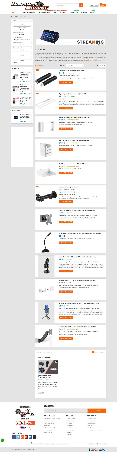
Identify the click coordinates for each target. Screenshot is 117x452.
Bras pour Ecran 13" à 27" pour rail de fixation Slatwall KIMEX (77, 326)
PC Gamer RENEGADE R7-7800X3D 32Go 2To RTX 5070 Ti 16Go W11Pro (25, 88)
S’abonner (97, 410)
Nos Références (70, 427)
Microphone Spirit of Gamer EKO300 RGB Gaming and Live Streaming (80, 233)
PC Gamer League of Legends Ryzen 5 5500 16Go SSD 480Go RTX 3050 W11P (25, 76)
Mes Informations (92, 421)
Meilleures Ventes (71, 421)
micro (90, 57)
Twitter (18, 437)
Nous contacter (49, 432)
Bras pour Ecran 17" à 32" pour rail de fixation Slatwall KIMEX (77, 280)
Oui (15, 62)
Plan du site (69, 434)
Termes (105, 443)
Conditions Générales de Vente (52, 418)
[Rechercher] (69, 5)
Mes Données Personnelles (94, 430)
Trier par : (62, 65)
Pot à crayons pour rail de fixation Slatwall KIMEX (74, 140)
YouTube (26, 437)
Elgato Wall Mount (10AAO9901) (69, 187)
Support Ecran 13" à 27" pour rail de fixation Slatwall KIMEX (77, 210)
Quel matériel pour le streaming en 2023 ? (92, 60)
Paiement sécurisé (49, 423)
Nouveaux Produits (71, 418)
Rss (22, 437)
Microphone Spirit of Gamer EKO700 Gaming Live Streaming (77, 257)
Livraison (47, 425)
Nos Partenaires (70, 430)
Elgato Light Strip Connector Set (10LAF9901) (73, 94)
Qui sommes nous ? (50, 427)
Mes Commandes (92, 418)
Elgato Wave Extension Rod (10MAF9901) (71, 70)
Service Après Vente (50, 430)
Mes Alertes (91, 425)
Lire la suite (40, 392)
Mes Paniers (91, 427)
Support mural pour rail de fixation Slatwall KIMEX (74, 117)
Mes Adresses (91, 423)
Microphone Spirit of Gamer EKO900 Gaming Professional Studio (79, 303)
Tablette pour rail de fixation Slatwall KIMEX (72, 164)
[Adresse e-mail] (66, 411)
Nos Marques (70, 425)
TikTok (34, 437)
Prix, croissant (70, 65)
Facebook (14, 437)
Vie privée (102, 443)
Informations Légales (50, 421)
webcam (51, 58)
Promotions (69, 423)
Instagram (30, 437)
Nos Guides (69, 432)
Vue (97, 65)
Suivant (102, 352)
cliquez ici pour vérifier (62, 443)
